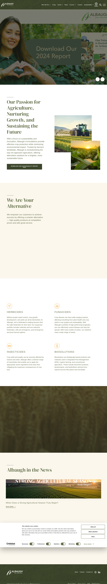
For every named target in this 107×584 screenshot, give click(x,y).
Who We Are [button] (45, 4)
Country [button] (71, 4)
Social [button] (59, 4)
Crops (54, 4)
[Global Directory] (96, 4)
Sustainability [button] (88, 4)
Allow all (93, 563)
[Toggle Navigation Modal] (104, 5)
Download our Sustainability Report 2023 (24, 166)
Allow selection (93, 568)
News (66, 4)
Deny (93, 573)
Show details (88, 580)
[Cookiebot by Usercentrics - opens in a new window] (11, 581)
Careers (79, 4)
